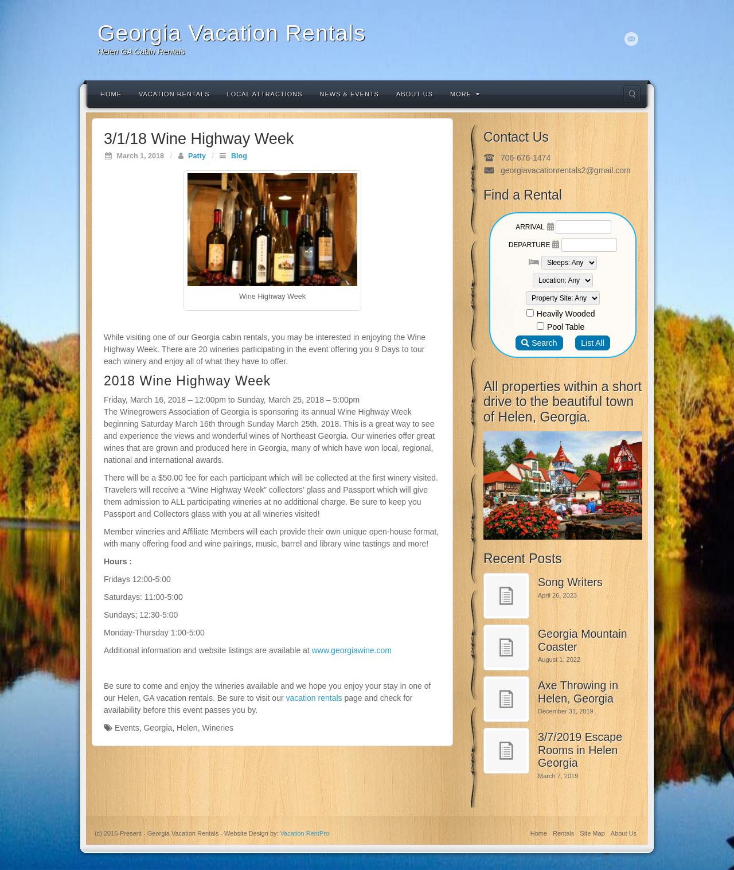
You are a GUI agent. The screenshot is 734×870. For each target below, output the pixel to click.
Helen (187, 727)
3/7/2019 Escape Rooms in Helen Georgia (580, 750)
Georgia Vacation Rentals (231, 33)
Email (631, 39)
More (465, 94)
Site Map (592, 833)
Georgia (157, 727)
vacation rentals (314, 698)
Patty (197, 156)
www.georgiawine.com (352, 650)
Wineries (217, 727)
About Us (414, 94)
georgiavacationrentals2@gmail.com (566, 170)
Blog (239, 156)
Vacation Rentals (174, 94)
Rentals (563, 833)
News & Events (349, 94)
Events (127, 727)
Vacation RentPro (304, 833)
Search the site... (632, 94)
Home (111, 94)
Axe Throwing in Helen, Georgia (578, 692)
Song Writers (570, 582)
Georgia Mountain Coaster (582, 640)
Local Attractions (265, 94)
